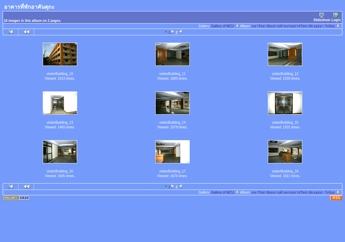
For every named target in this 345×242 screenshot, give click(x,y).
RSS (337, 198)
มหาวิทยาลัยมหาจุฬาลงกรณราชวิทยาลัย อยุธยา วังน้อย (296, 26)
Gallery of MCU (225, 26)
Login (336, 17)
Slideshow (321, 17)
